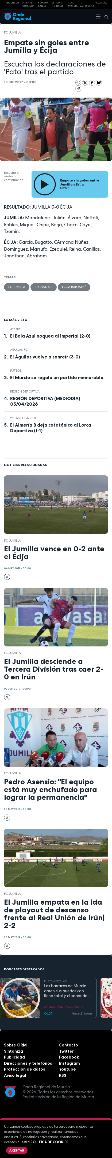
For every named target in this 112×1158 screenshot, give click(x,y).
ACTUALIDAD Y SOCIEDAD (63, 1007)
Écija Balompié (74, 287)
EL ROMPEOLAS (55, 981)
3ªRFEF (15, 329)
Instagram (69, 1063)
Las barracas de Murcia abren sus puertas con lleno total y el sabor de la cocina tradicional (68, 990)
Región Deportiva (25, 391)
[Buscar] (104, 16)
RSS (62, 1075)
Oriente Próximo (28, 4)
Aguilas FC (19, 349)
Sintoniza (13, 1051)
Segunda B (43, 287)
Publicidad (14, 1057)
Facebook (69, 1057)
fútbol (15, 370)
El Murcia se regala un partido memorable (56, 377)
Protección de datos (24, 1069)
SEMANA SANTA (43, 4)
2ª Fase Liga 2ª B (23, 418)
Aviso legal (15, 1075)
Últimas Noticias (58, 4)
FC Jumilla (12, 32)
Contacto (68, 1045)
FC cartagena (87, 4)
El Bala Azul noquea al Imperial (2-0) (50, 336)
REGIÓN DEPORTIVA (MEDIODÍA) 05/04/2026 (45, 401)
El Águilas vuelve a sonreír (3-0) (45, 357)
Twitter (66, 1051)
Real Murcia (73, 4)
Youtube (67, 1069)
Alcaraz (101, 2)
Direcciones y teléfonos (28, 1063)
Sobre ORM (15, 1045)
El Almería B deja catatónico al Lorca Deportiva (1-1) (50, 427)
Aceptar (16, 1150)
